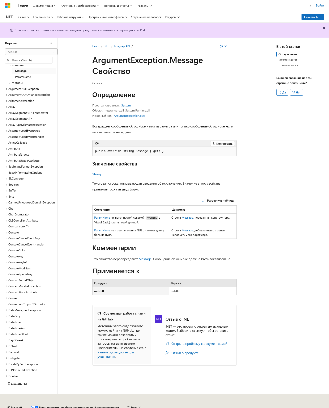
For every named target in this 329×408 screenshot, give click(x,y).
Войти (320, 5)
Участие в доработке (104, 406)
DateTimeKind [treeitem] (17, 328)
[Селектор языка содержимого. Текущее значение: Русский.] (14, 396)
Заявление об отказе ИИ (21, 406)
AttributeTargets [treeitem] (18, 154)
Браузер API (122, 46)
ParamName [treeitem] (23, 77)
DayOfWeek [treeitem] (16, 340)
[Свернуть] (51, 43)
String (96, 174)
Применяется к (288, 65)
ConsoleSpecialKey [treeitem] (20, 274)
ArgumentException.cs (128, 116)
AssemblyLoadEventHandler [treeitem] (26, 137)
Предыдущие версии (57, 406)
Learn (95, 46)
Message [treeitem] (20, 71)
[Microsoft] (7, 5)
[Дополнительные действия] (233, 46)
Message (187, 217)
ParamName (102, 217)
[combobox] (31, 52)
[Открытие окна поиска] (310, 5)
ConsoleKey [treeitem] (15, 256)
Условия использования (261, 406)
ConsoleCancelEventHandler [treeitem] (26, 244)
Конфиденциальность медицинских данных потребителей (198, 406)
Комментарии (287, 60)
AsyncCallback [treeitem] (17, 142)
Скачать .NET (313, 17)
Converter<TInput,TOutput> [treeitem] (26, 304)
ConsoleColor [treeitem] (17, 250)
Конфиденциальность (137, 406)
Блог (79, 406)
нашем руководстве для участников (116, 354)
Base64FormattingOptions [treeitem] (25, 172)
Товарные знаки (293, 406)
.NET (107, 46)
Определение (287, 54)
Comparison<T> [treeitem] (19, 226)
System (126, 105)
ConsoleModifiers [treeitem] (19, 268)
